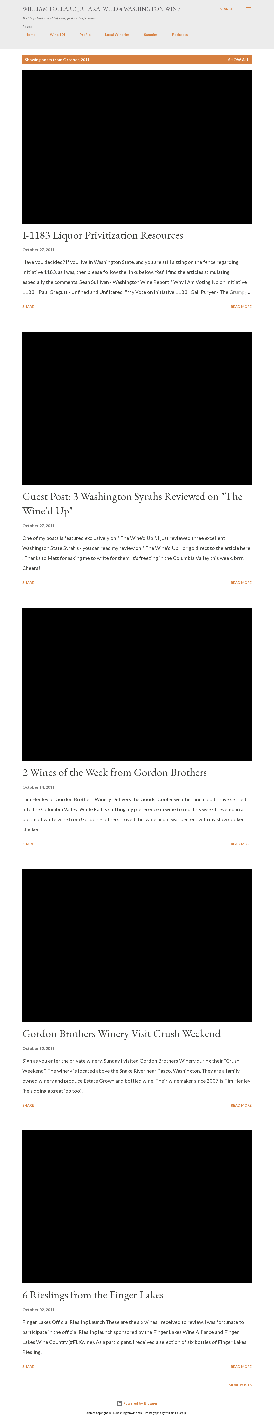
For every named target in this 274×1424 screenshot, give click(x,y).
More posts (240, 1385)
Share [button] (28, 306)
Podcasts (177, 34)
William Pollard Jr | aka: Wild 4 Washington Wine (101, 9)
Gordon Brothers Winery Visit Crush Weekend (121, 1033)
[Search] (227, 9)
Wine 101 (54, 34)
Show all (238, 59)
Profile (82, 34)
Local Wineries (114, 34)
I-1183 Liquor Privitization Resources (102, 235)
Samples (148, 34)
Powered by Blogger (137, 1403)
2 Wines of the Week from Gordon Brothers (114, 772)
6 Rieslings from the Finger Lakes (92, 1294)
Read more (241, 306)
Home (27, 34)
